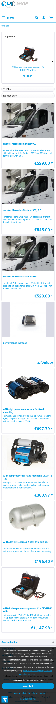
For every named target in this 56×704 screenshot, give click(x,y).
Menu (8, 17)
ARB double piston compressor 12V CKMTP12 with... (28, 68)
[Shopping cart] (51, 18)
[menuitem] (7, 18)
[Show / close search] (37, 18)
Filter (7, 89)
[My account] (44, 18)
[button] (4, 699)
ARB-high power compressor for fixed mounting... (23, 411)
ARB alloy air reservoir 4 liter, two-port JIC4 (26, 542)
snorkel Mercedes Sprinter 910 (19, 276)
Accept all (28, 686)
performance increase (15, 343)
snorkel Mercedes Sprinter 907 (19, 143)
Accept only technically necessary (29, 693)
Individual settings (28, 699)
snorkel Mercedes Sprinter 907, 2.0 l (22, 210)
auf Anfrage (45, 362)
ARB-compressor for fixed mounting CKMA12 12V (27, 477)
